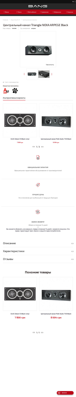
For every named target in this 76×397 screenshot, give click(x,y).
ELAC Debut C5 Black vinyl (20, 139)
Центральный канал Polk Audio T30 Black (56, 139)
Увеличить (50, 64)
